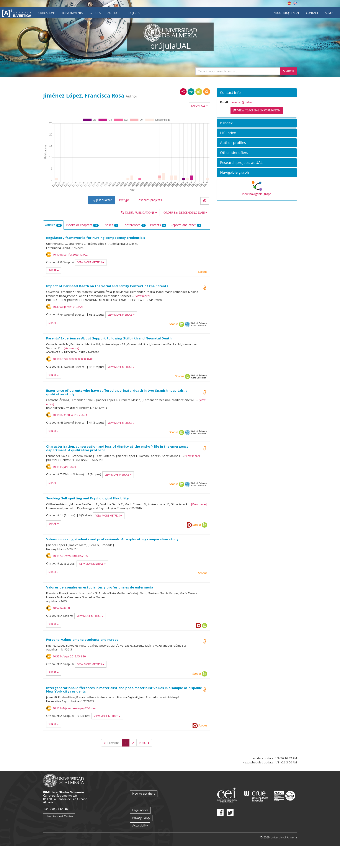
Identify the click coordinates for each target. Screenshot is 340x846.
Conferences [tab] (134, 225)
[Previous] (111, 743)
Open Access (204, 287)
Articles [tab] (53, 225)
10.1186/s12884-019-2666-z (70, 415)
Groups (95, 13)
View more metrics (90, 262)
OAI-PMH (187, 324)
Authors (114, 13)
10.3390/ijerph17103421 (68, 307)
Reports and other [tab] (185, 225)
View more (142, 296)
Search (288, 71)
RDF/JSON (206, 91)
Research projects (149, 200)
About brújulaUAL (286, 13)
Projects (133, 13)
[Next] (144, 743)
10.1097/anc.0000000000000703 (73, 359)
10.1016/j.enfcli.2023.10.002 (70, 254)
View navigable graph (256, 194)
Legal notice (140, 810)
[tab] (257, 92)
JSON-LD (191, 91)
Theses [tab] (110, 225)
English (295, 3)
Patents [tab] (158, 225)
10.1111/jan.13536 (64, 467)
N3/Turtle (198, 91)
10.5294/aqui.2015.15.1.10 (69, 656)
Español (289, 3)
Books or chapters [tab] (82, 225)
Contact (312, 13)
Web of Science (199, 324)
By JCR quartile (102, 200)
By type (124, 200)
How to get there (143, 793)
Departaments (72, 13)
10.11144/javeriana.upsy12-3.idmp (75, 708)
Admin (329, 13)
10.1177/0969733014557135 (70, 556)
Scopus (202, 272)
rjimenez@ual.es (241, 102)
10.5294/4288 (61, 608)
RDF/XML (183, 91)
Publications (46, 13)
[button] (257, 92)
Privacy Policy (141, 818)
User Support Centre (59, 816)
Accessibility (140, 825)
